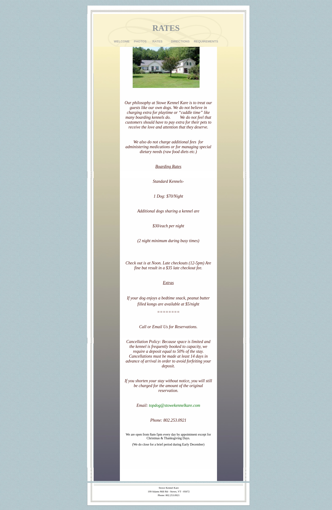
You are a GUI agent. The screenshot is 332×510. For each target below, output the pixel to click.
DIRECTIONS (180, 41)
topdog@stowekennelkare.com (174, 405)
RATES (157, 41)
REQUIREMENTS (206, 41)
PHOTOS (140, 41)
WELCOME (122, 41)
